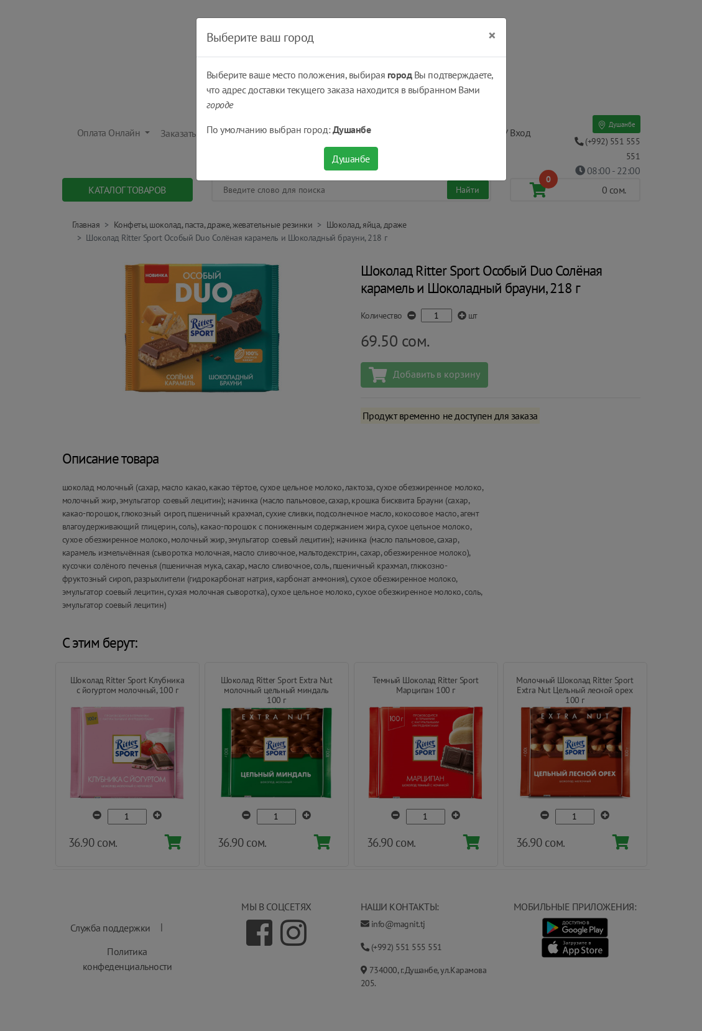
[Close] (492, 35)
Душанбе (351, 158)
